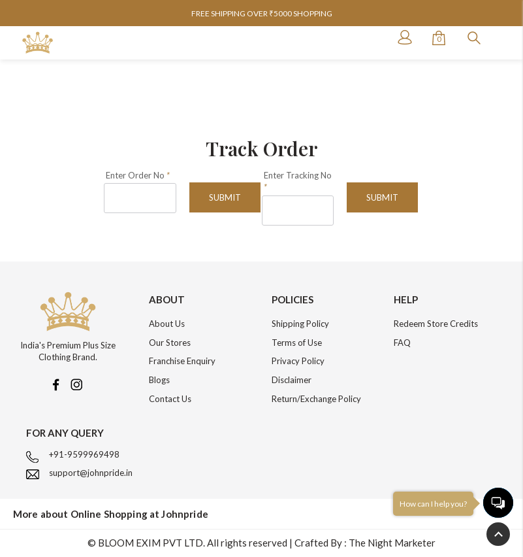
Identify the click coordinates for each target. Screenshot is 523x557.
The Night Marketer (392, 543)
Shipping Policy (300, 323)
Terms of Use (297, 342)
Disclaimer (291, 380)
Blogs (159, 380)
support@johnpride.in (91, 472)
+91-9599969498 (84, 454)
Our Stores (170, 342)
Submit (225, 197)
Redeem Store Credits (436, 323)
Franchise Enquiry (182, 361)
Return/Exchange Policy (316, 399)
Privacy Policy (298, 361)
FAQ (402, 342)
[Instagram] (76, 383)
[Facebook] (55, 383)
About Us (167, 323)
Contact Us (170, 399)
